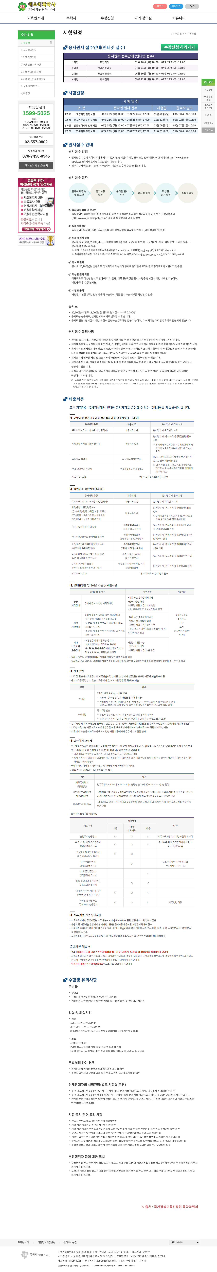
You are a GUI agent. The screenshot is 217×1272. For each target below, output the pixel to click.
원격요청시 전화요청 (36, 165)
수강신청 (107, 18)
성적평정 (25, 93)
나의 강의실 (143, 18)
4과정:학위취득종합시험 (33, 79)
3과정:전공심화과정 (31, 72)
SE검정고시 (208, 123)
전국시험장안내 (29, 50)
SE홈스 (208, 115)
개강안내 (208, 90)
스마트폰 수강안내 (208, 106)
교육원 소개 (24, 1242)
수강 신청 (27, 34)
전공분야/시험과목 (30, 86)
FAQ (192, 6)
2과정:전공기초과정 (31, 64)
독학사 (71, 18)
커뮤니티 (179, 18)
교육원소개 (35, 18)
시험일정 (25, 43)
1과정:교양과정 (29, 57)
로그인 (160, 6)
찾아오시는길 (70, 1242)
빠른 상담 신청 (208, 98)
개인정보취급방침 (47, 1242)
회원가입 (176, 6)
